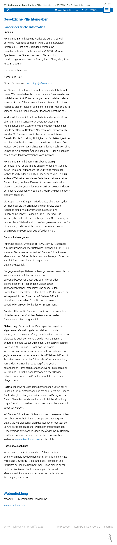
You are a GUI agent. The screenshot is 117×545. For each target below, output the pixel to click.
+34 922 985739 (91, 10)
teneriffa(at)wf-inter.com (67, 10)
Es (109, 3)
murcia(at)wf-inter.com (40, 83)
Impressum (62, 539)
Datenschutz (93, 539)
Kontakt (77, 539)
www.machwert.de (14, 517)
